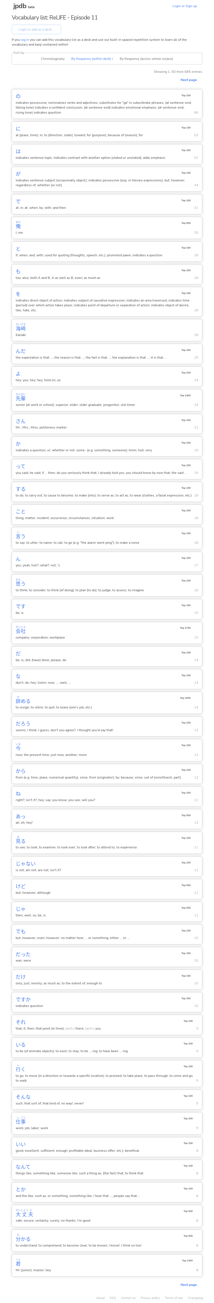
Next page (189, 80)
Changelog (195, 1298)
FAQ (113, 1298)
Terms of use (174, 1298)
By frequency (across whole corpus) (146, 58)
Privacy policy (150, 1298)
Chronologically (53, 58)
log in (25, 39)
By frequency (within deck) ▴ (92, 58)
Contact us (128, 1298)
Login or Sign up (184, 6)
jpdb (19, 5)
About (100, 1298)
